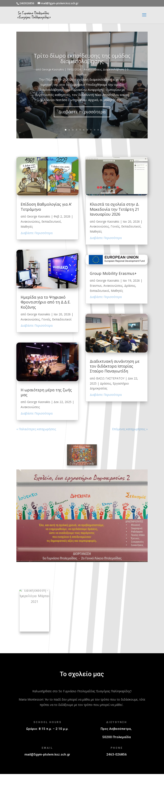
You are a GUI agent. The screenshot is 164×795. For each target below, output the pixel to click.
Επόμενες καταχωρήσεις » (130, 429)
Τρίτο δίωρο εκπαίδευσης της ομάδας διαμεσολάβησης (82, 68)
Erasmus (96, 286)
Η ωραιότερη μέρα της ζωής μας (46, 392)
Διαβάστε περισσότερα (82, 122)
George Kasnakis (53, 79)
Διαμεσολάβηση (113, 79)
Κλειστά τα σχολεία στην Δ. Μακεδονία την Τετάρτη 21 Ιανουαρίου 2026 (114, 209)
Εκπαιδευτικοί (51, 221)
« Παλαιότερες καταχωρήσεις (36, 429)
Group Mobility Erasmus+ (113, 273)
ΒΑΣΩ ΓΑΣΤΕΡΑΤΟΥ (110, 378)
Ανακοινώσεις (93, 79)
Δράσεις (129, 286)
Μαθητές (27, 227)
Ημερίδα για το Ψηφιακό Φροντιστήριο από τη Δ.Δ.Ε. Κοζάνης (46, 302)
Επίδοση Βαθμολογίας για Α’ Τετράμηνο (46, 207)
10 (98, 130)
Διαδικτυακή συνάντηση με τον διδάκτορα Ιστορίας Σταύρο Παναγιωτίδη (115, 366)
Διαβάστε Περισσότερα (37, 233)
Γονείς (45, 319)
